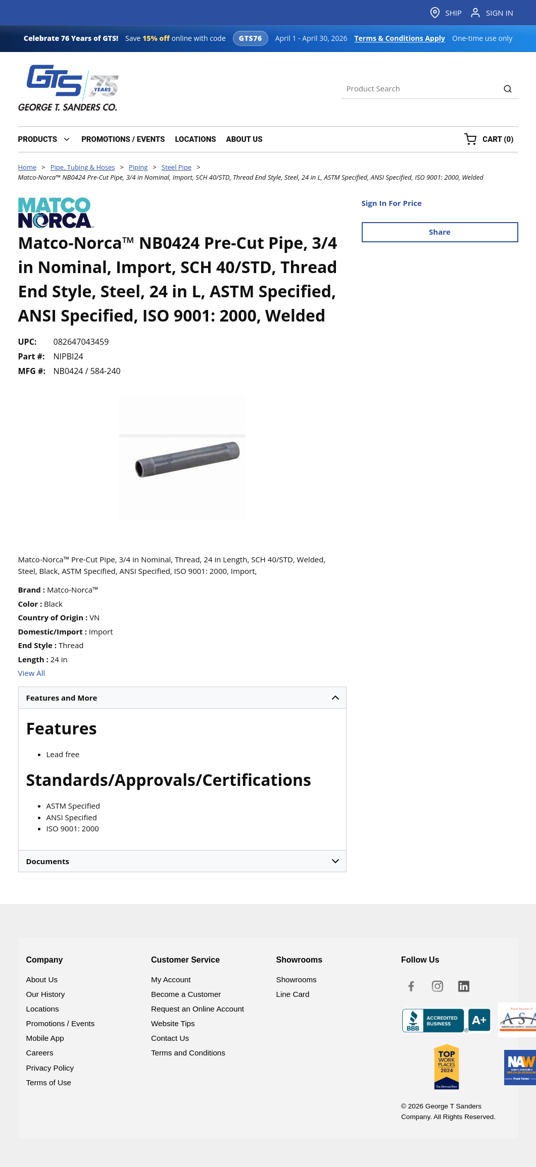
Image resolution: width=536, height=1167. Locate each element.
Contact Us (170, 1038)
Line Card (293, 994)
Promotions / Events (60, 1023)
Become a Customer (186, 994)
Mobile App (45, 1038)
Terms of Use (48, 1082)
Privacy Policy (50, 1068)
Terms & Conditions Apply (399, 38)
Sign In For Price (392, 203)
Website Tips (173, 1023)
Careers (40, 1052)
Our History (45, 994)
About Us (42, 979)
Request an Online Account (197, 1008)
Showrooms (296, 979)
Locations (42, 1008)
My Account (171, 979)
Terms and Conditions (188, 1052)
